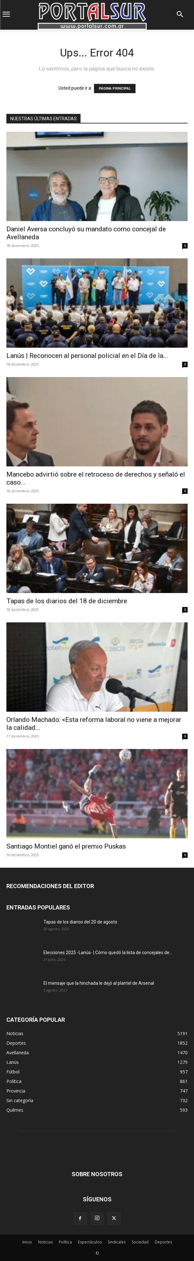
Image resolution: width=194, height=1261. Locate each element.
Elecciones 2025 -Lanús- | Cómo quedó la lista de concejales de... (107, 952)
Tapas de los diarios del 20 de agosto (80, 921)
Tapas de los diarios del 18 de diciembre (66, 601)
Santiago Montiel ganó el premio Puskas (66, 846)
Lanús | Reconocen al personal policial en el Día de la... (87, 356)
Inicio (27, 1242)
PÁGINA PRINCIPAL (115, 88)
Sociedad (140, 1242)
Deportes (163, 1242)
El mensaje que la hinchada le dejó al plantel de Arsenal (98, 983)
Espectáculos (90, 1242)
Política (65, 1242)
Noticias (45, 1242)
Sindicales (117, 1242)
